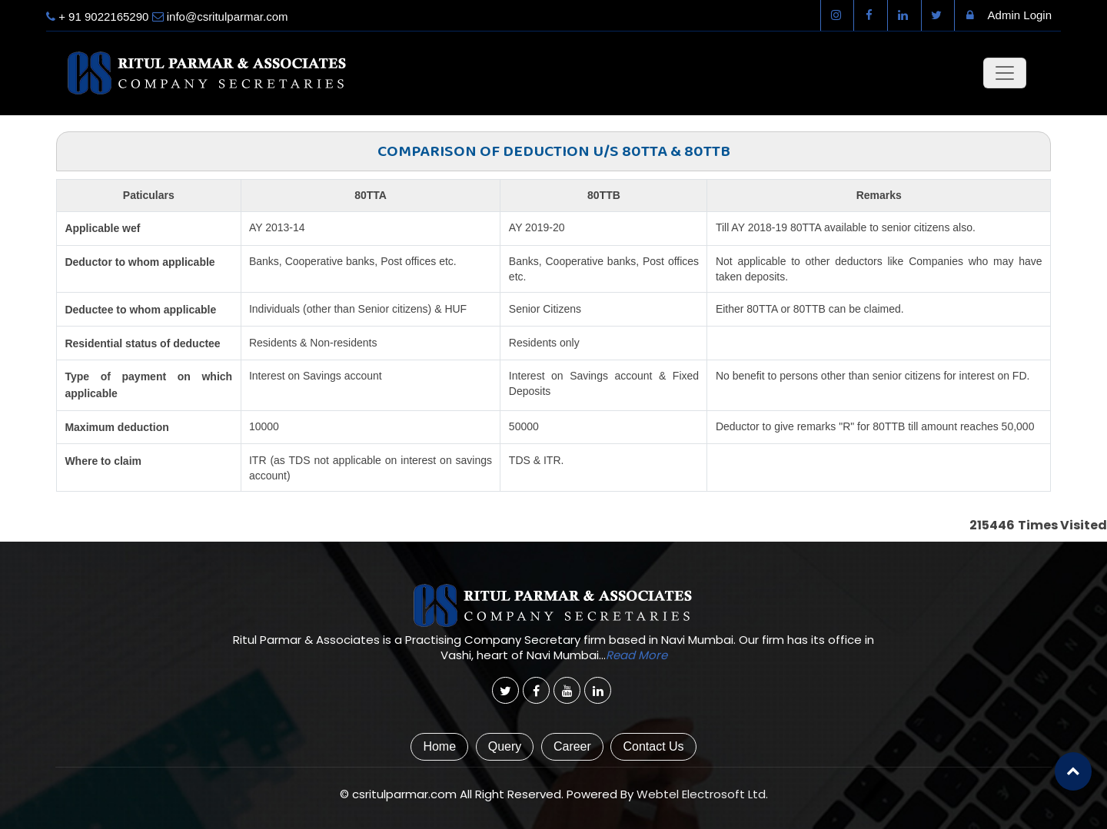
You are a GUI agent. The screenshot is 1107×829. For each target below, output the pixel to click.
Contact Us (653, 746)
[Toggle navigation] (1004, 73)
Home (439, 746)
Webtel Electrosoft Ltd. (702, 794)
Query (505, 746)
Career (572, 746)
